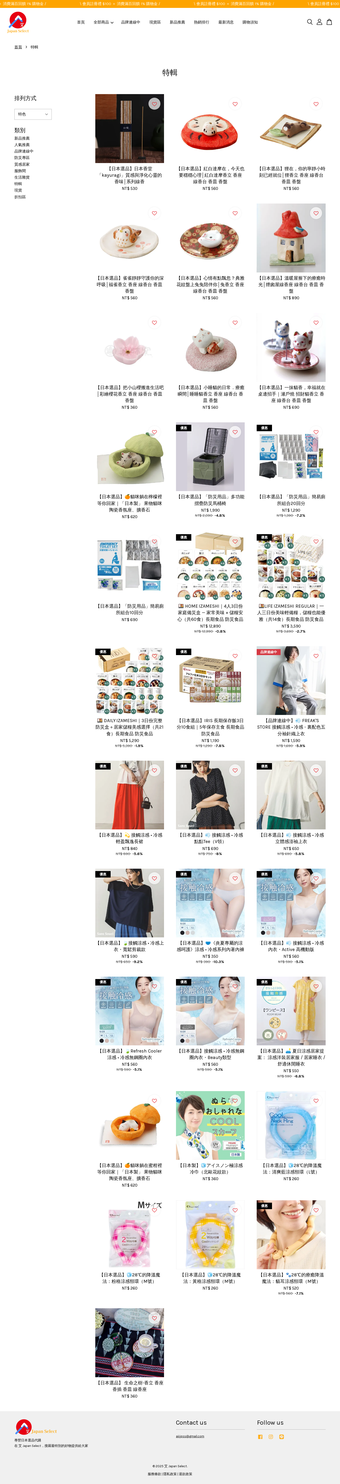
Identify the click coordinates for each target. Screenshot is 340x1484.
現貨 (18, 190)
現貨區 (155, 22)
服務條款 (154, 1474)
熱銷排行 (201, 22)
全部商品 (103, 22)
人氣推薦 (22, 144)
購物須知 (250, 22)
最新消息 (226, 22)
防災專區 (22, 157)
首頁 (81, 22)
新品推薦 (177, 22)
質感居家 (22, 164)
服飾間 (20, 171)
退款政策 (185, 1474)
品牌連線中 (130, 22)
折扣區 (20, 197)
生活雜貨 (22, 177)
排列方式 (25, 98)
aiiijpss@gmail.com (190, 1436)
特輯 (18, 183)
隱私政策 (170, 1474)
